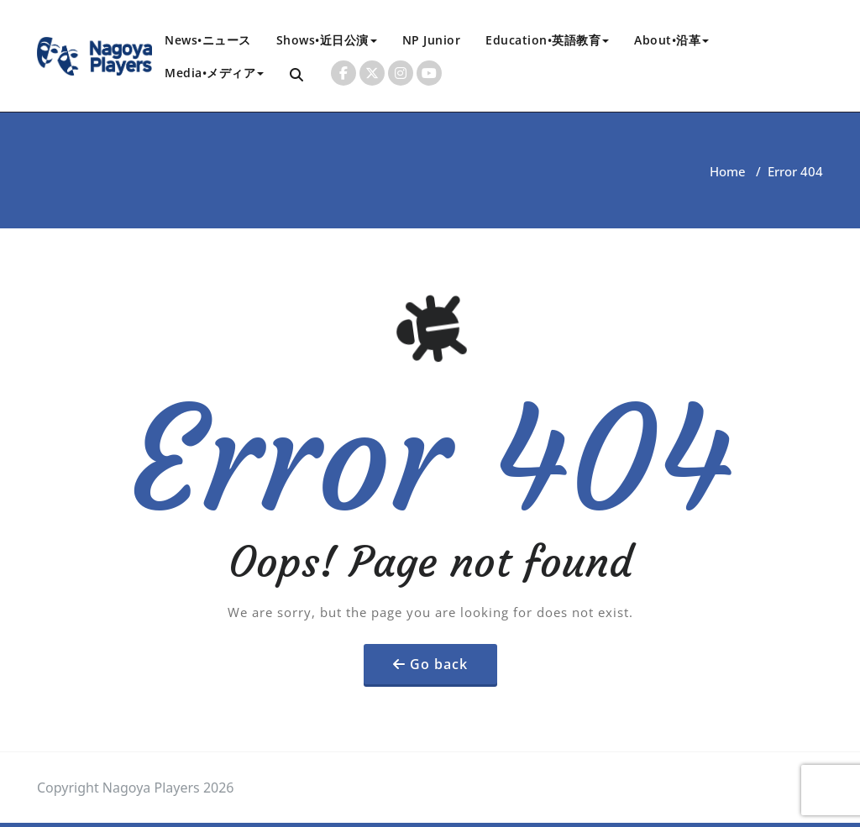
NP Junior (431, 40)
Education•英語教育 (547, 40)
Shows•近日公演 (326, 40)
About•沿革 (671, 40)
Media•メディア (214, 73)
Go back (439, 664)
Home (728, 171)
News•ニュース (208, 40)
